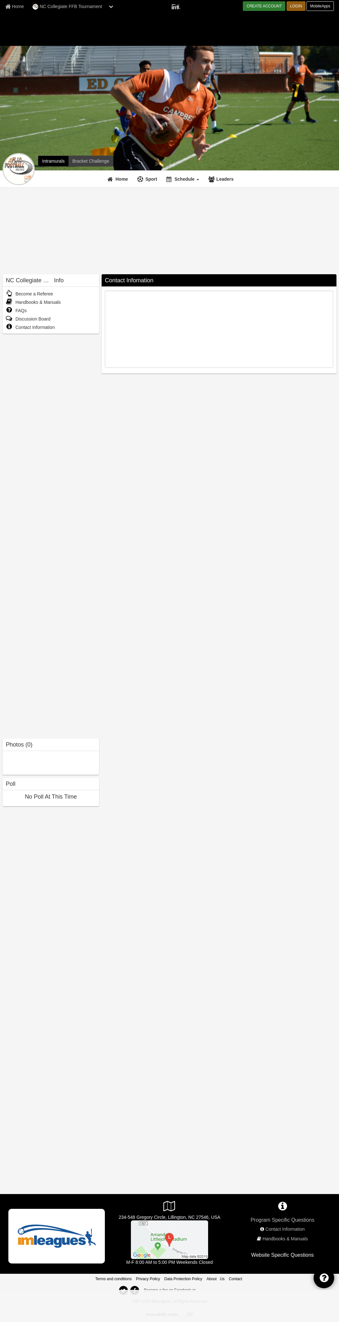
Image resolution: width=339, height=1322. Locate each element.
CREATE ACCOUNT (264, 6)
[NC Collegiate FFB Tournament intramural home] (53, 161)
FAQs (16, 310)
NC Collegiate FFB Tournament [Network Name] (67, 7)
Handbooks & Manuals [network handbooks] (285, 1238)
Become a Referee (29, 293)
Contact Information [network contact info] (285, 1229)
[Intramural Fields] (169, 1239)
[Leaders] (222, 179)
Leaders (225, 179)
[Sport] (148, 179)
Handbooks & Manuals (33, 302)
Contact (235, 1279)
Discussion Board (28, 318)
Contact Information (30, 327)
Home (121, 179)
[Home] (118, 179)
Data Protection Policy (183, 1279)
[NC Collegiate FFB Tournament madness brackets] (91, 161)
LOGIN (296, 6)
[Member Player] (176, 5)
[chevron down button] (111, 6)
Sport (151, 179)
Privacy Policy (148, 1279)
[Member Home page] (14, 6)
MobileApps (320, 6)
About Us (215, 1279)
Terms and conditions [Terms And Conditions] (113, 1279)
